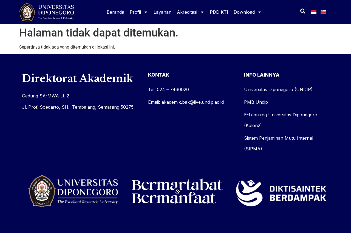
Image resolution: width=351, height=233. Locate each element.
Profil (139, 12)
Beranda (115, 12)
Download (248, 12)
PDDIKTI (219, 12)
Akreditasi (190, 12)
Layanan (162, 12)
